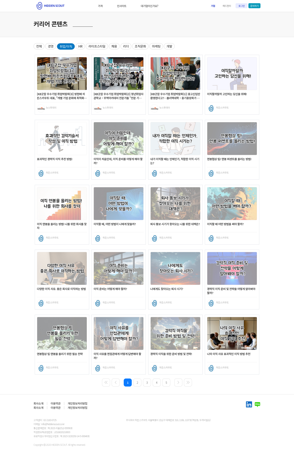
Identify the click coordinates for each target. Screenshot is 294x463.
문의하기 (254, 5)
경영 (50, 46)
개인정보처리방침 (77, 403)
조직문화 (140, 46)
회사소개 (38, 403)
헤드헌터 (227, 5)
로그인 (242, 5)
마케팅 (156, 46)
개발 (169, 46)
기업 (213, 5)
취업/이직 (66, 46)
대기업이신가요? (131, 6)
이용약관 (55, 403)
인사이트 (104, 6)
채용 (114, 46)
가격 (84, 6)
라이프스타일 (96, 46)
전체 (39, 46)
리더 (126, 46)
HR (80, 46)
